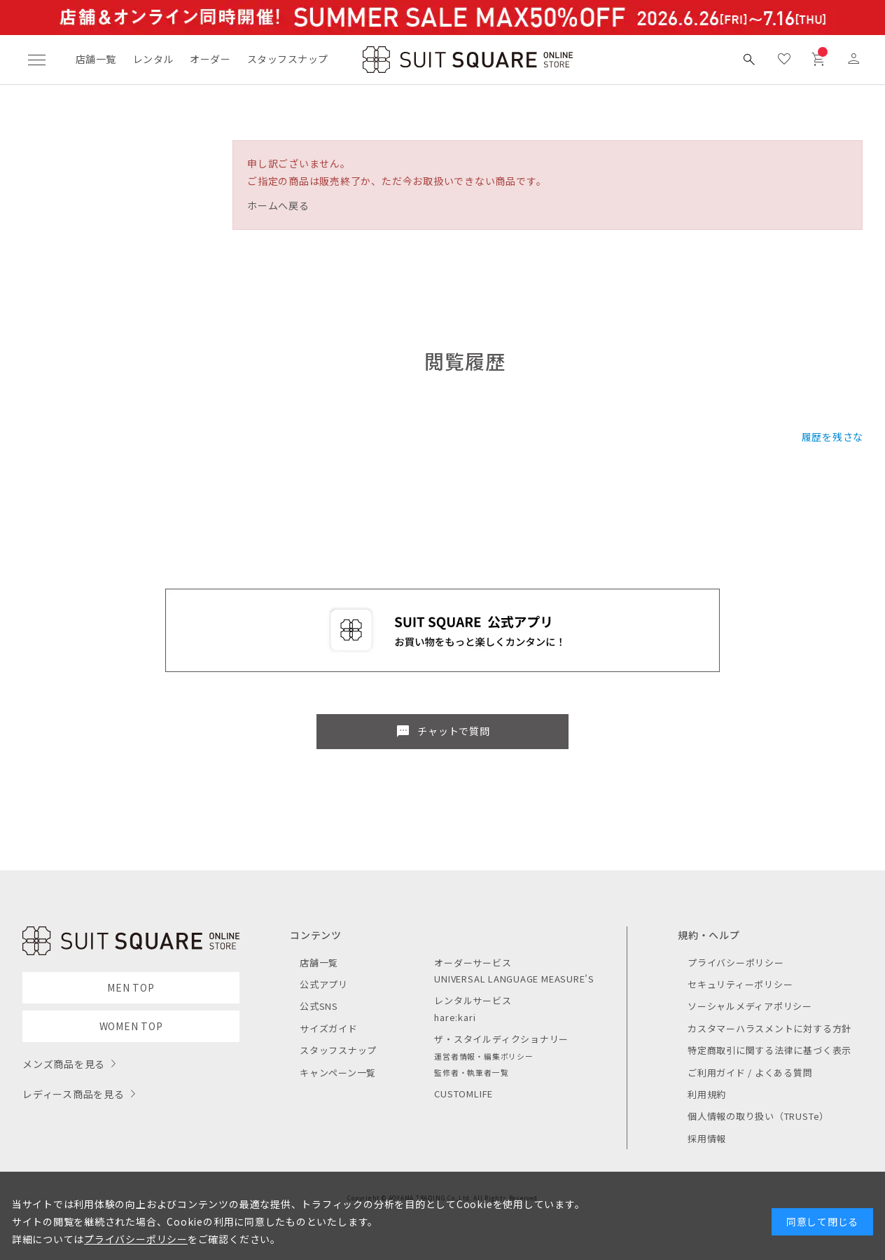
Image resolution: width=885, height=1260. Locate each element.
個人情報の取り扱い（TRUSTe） (758, 1116)
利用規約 (707, 1094)
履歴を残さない (838, 437)
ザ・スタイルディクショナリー (501, 1039)
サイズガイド (329, 1028)
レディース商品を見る (73, 1094)
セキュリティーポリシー (740, 984)
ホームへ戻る (278, 205)
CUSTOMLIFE (463, 1093)
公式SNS (319, 1006)
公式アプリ (324, 984)
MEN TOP (130, 987)
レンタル (153, 59)
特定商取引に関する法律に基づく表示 (769, 1050)
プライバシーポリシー (736, 962)
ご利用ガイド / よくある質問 (750, 1072)
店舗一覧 (96, 59)
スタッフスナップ (287, 59)
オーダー (210, 59)
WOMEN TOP (131, 1026)
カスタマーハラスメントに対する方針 (769, 1028)
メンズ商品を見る (63, 1064)
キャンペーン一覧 (338, 1072)
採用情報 (707, 1138)
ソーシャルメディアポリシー (750, 1006)
